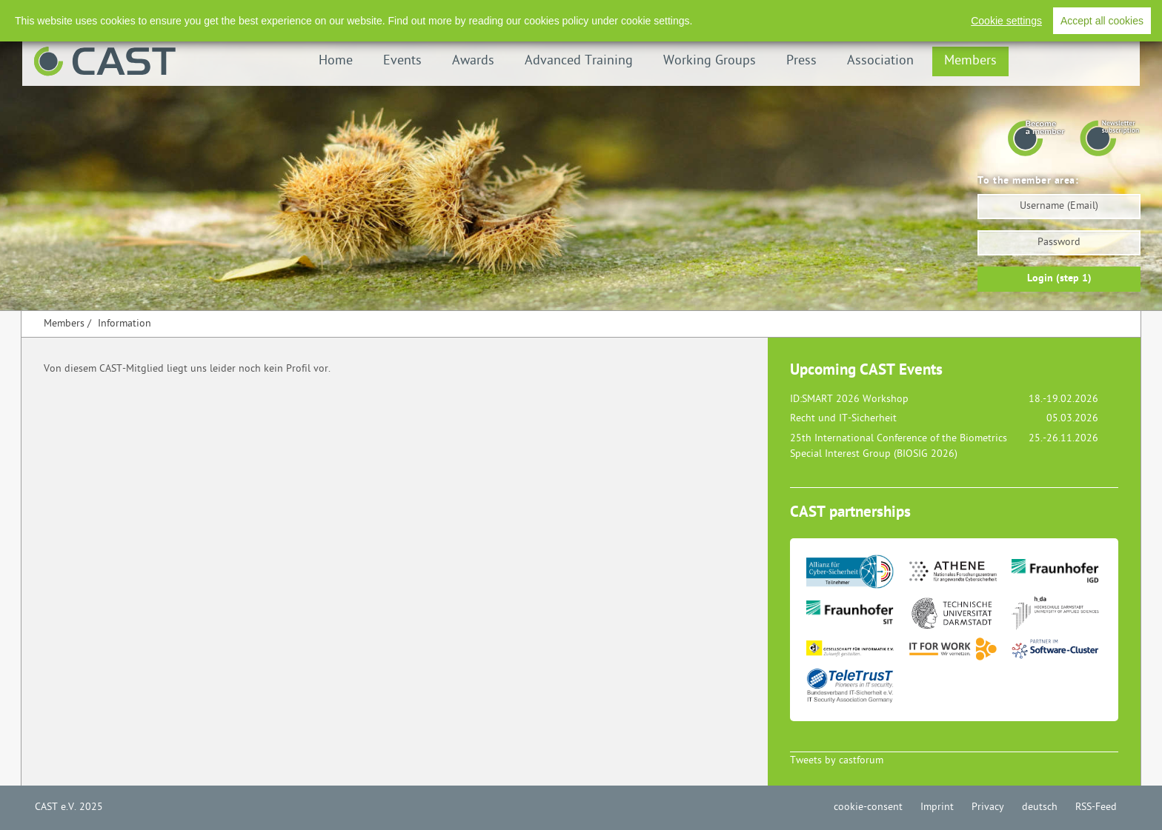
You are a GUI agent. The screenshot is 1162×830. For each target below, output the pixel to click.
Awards (473, 61)
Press (801, 61)
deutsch (1040, 807)
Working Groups (709, 61)
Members (970, 61)
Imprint (926, 14)
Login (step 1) (1059, 279)
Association (880, 61)
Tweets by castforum (836, 761)
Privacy (977, 14)
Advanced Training (579, 61)
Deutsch (1030, 14)
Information (124, 324)
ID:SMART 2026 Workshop (849, 399)
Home (336, 61)
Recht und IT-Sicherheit (843, 419)
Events (402, 61)
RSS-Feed (1086, 14)
